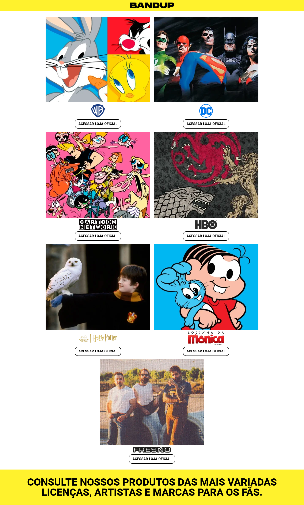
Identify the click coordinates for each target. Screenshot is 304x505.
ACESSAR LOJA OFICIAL (98, 124)
